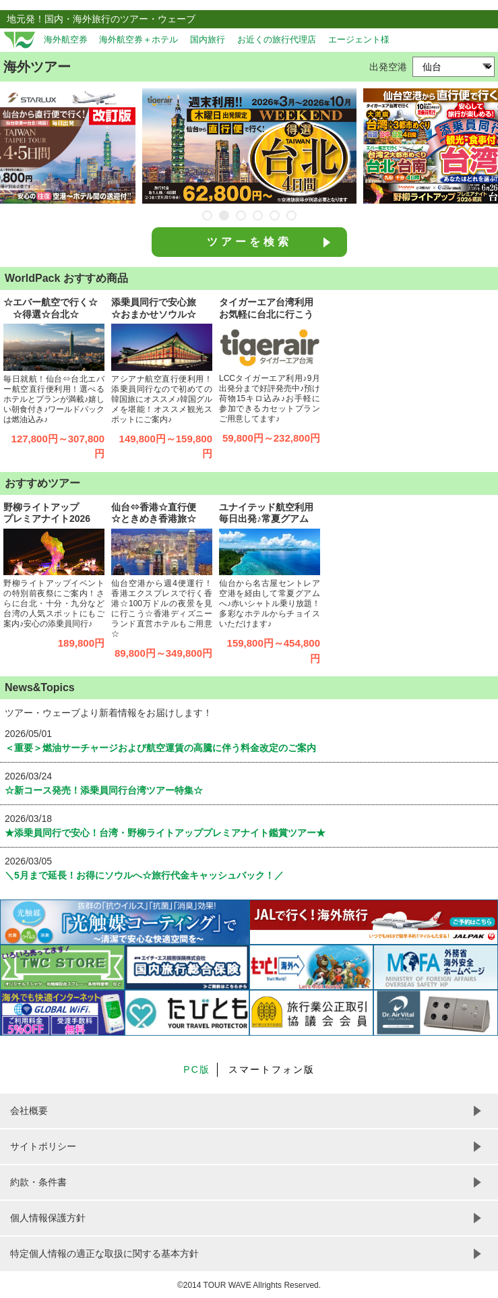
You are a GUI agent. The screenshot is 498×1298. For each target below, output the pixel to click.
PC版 (196, 1069)
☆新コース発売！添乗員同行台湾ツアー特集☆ (104, 790)
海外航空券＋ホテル (138, 40)
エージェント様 (359, 40)
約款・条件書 (38, 1182)
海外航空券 (66, 40)
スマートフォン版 (271, 1069)
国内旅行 (207, 40)
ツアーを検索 (249, 241)
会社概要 (29, 1110)
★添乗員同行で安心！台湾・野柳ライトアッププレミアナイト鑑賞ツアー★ (165, 832)
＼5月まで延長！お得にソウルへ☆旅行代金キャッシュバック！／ (144, 875)
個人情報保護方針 (48, 1217)
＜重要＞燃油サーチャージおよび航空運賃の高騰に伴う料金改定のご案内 (160, 747)
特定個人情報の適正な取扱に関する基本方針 (104, 1253)
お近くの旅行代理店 (276, 40)
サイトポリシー (43, 1146)
